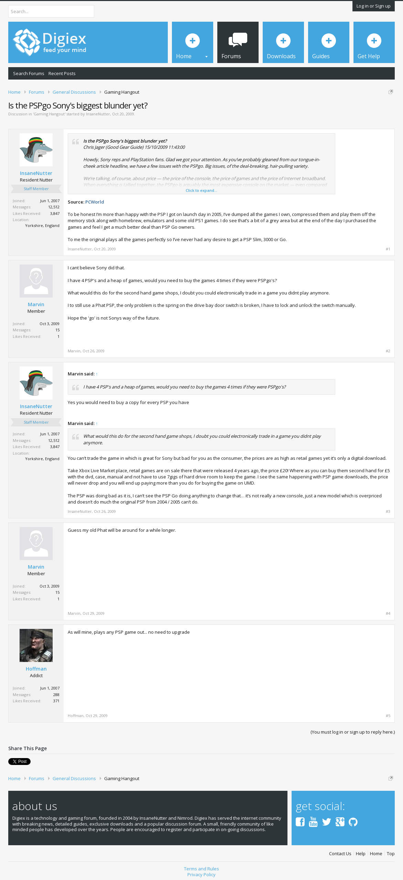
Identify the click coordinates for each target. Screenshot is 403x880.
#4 (388, 613)
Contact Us (340, 854)
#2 (388, 351)
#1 (388, 249)
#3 (388, 511)
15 (57, 329)
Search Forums (28, 73)
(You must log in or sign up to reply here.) (353, 732)
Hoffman (36, 669)
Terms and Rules (201, 869)
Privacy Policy (201, 874)
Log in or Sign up (374, 6)
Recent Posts (62, 73)
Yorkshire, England (42, 225)
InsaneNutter (98, 113)
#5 (388, 715)
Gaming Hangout (49, 113)
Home (376, 854)
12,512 (53, 206)
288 (56, 694)
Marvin (36, 304)
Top (391, 854)
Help (361, 854)
